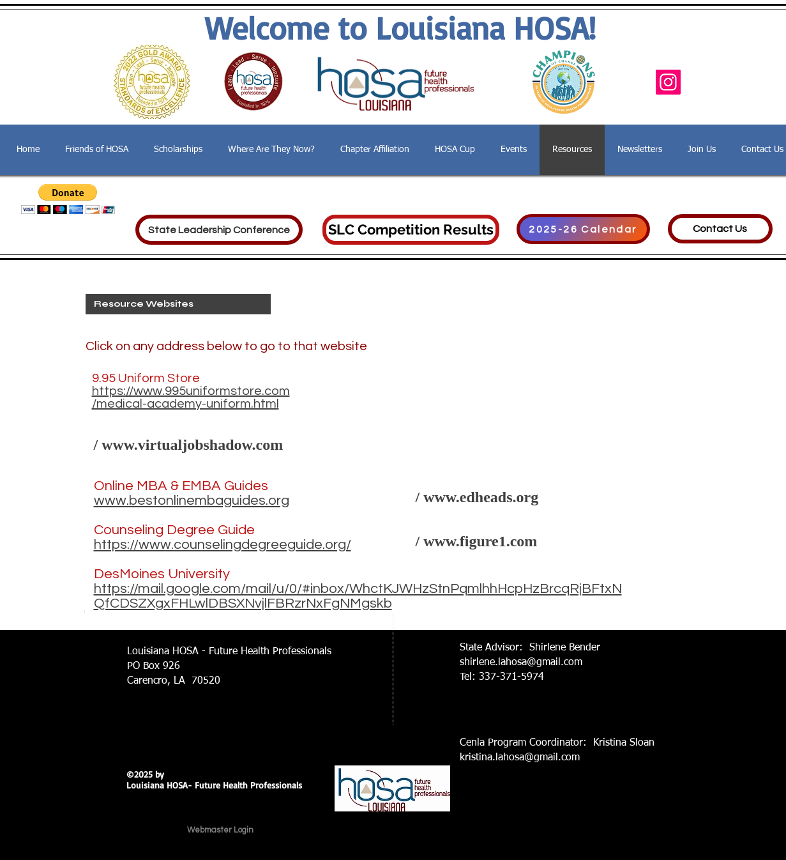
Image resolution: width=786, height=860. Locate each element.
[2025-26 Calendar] (583, 229)
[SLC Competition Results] (410, 230)
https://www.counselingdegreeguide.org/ (222, 544)
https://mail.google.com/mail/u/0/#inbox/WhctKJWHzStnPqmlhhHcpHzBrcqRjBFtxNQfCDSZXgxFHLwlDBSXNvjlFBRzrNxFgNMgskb (358, 596)
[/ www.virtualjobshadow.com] (224, 445)
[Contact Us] (720, 228)
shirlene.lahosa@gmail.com (521, 662)
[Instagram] (668, 82)
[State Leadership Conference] (219, 230)
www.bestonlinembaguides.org (191, 500)
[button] (68, 199)
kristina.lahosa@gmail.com (520, 758)
